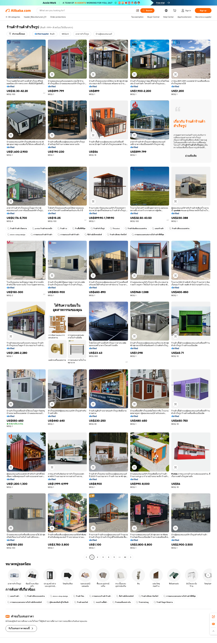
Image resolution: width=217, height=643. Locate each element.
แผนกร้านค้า (158, 228)
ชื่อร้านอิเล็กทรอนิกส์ (93, 235)
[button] (137, 10)
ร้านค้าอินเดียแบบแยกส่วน (136, 228)
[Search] (147, 10)
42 (125, 557)
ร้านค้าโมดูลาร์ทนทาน (163, 602)
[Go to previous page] (86, 557)
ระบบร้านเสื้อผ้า (100, 602)
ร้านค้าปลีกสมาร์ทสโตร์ (116, 235)
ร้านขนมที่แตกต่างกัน (121, 602)
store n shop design (16, 235)
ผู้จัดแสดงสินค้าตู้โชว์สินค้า (58, 602)
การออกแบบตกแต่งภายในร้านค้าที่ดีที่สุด (148, 235)
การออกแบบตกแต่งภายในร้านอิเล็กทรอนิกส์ (24, 602)
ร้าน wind (115, 228)
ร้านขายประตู (142, 602)
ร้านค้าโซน (78, 596)
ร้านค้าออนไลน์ (81, 602)
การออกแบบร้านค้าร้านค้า (41, 235)
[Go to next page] (130, 557)
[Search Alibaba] (87, 10)
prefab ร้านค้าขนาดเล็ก (42, 228)
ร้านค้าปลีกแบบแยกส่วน (179, 228)
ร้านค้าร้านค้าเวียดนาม (17, 228)
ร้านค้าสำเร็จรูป (98, 228)
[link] (213, 616)
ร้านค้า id (62, 228)
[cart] (175, 11)
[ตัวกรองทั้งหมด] (17, 34)
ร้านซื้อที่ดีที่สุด (78, 228)
